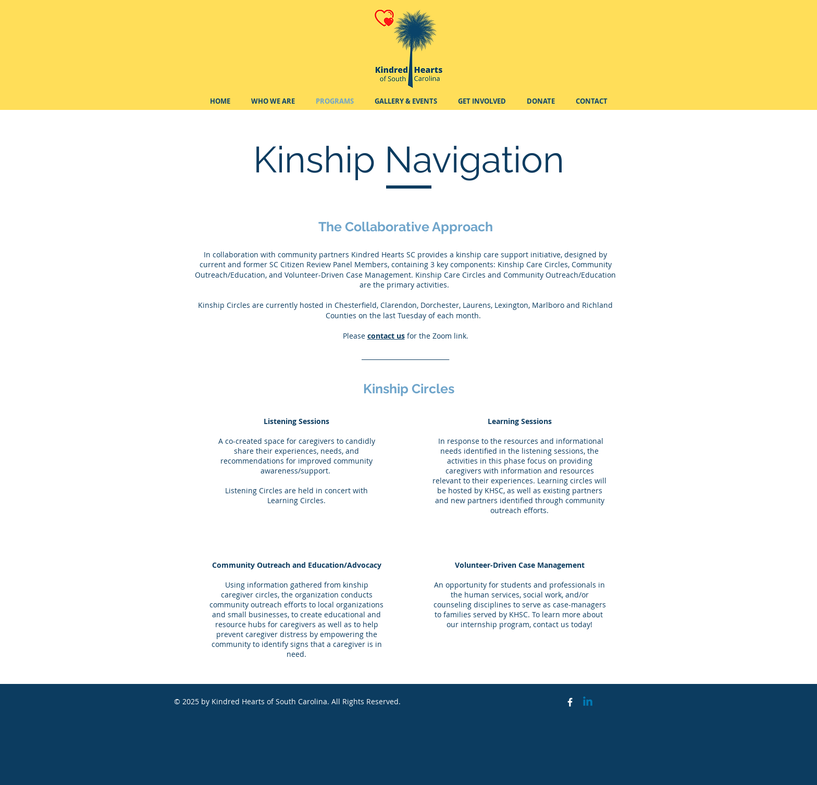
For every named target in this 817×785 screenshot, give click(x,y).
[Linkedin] (587, 702)
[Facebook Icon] (570, 702)
